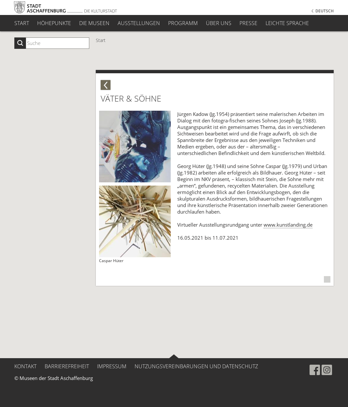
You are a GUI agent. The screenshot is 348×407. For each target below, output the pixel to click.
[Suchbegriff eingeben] (57, 43)
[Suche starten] (20, 43)
